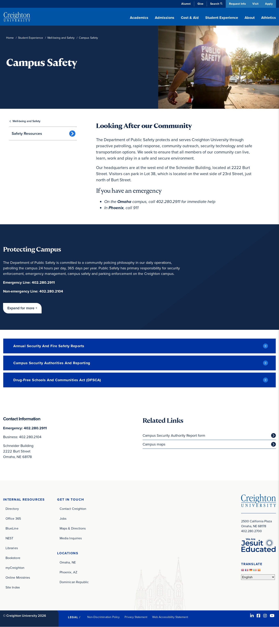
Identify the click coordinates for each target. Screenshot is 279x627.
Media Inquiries (71, 538)
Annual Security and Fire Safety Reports (48, 346)
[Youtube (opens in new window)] (272, 616)
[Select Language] (258, 577)
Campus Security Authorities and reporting (51, 363)
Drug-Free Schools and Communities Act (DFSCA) (57, 380)
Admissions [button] (164, 17)
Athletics (268, 17)
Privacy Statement (136, 617)
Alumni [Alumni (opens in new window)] (185, 4)
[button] (22, 308)
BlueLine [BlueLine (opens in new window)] (12, 528)
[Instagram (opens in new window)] (265, 616)
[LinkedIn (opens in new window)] (252, 616)
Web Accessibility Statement (170, 617)
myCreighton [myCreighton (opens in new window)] (15, 567)
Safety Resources (27, 133)
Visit (255, 4)
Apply (269, 4)
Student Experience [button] (221, 17)
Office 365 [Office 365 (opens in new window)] (13, 518)
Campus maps (154, 444)
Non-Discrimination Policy (103, 617)
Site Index (13, 587)
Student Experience (30, 38)
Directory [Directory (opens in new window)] (12, 508)
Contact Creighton (73, 508)
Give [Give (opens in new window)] (200, 4)
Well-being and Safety (61, 38)
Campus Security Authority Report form (174, 435)
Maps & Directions (73, 528)
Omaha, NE (68, 562)
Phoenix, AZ (68, 572)
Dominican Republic (74, 582)
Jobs (63, 518)
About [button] (250, 17)
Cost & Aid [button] (190, 17)
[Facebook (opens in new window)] (258, 616)
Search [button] (214, 4)
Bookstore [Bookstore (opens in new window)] (13, 558)
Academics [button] (139, 17)
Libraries (12, 548)
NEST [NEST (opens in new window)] (9, 538)
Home (10, 38)
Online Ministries (18, 577)
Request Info (237, 4)
